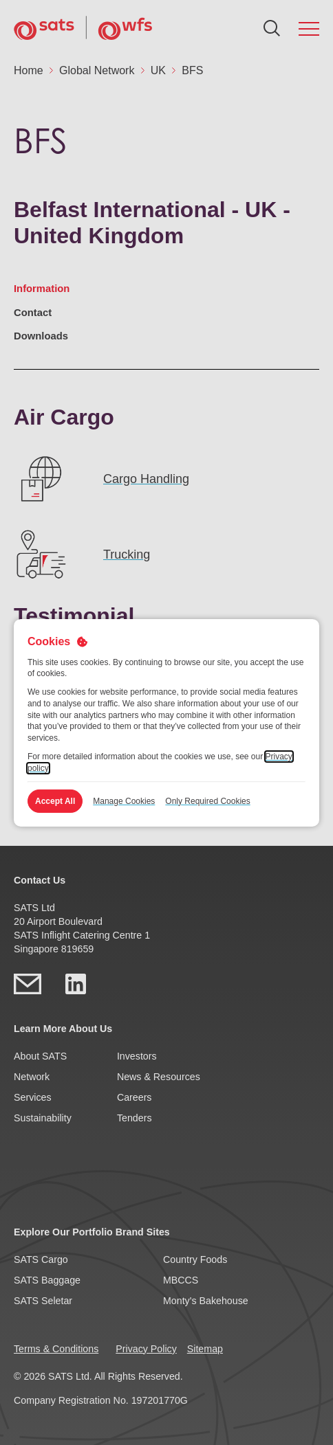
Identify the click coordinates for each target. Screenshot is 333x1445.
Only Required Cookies (207, 801)
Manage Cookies (124, 801)
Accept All (55, 801)
